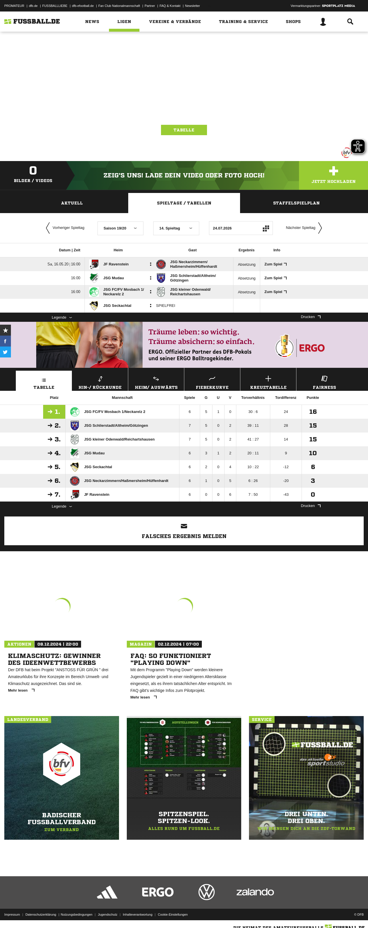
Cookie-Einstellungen (173, 914)
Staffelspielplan (296, 203)
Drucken (311, 317)
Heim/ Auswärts (156, 381)
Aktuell (72, 203)
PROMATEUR (14, 5)
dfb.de (33, 5)
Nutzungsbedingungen (76, 914)
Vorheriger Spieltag (64, 228)
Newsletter (192, 5)
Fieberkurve (212, 381)
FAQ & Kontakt (170, 5)
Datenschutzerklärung (40, 914)
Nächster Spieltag (305, 228)
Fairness (324, 381)
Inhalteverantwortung (137, 914)
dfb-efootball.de (83, 5)
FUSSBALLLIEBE (54, 5)
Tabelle (184, 130)
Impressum (12, 914)
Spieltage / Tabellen (184, 203)
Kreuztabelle (268, 381)
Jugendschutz (107, 914)
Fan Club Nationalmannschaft (119, 5)
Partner (150, 5)
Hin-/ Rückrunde (100, 381)
